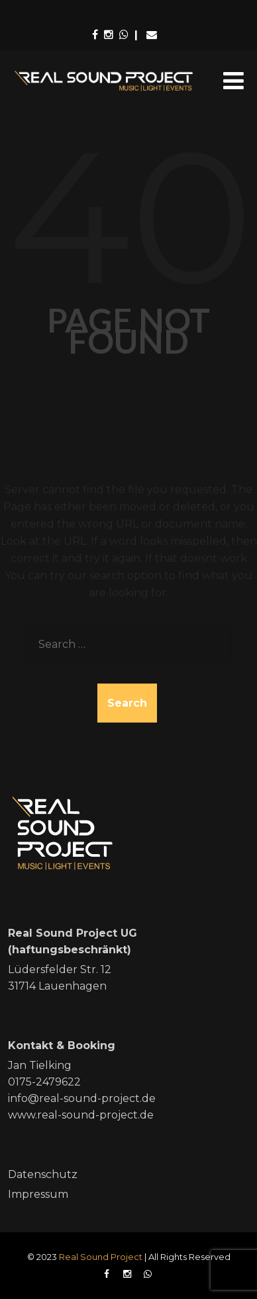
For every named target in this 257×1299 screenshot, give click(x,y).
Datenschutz (42, 1174)
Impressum (38, 1194)
